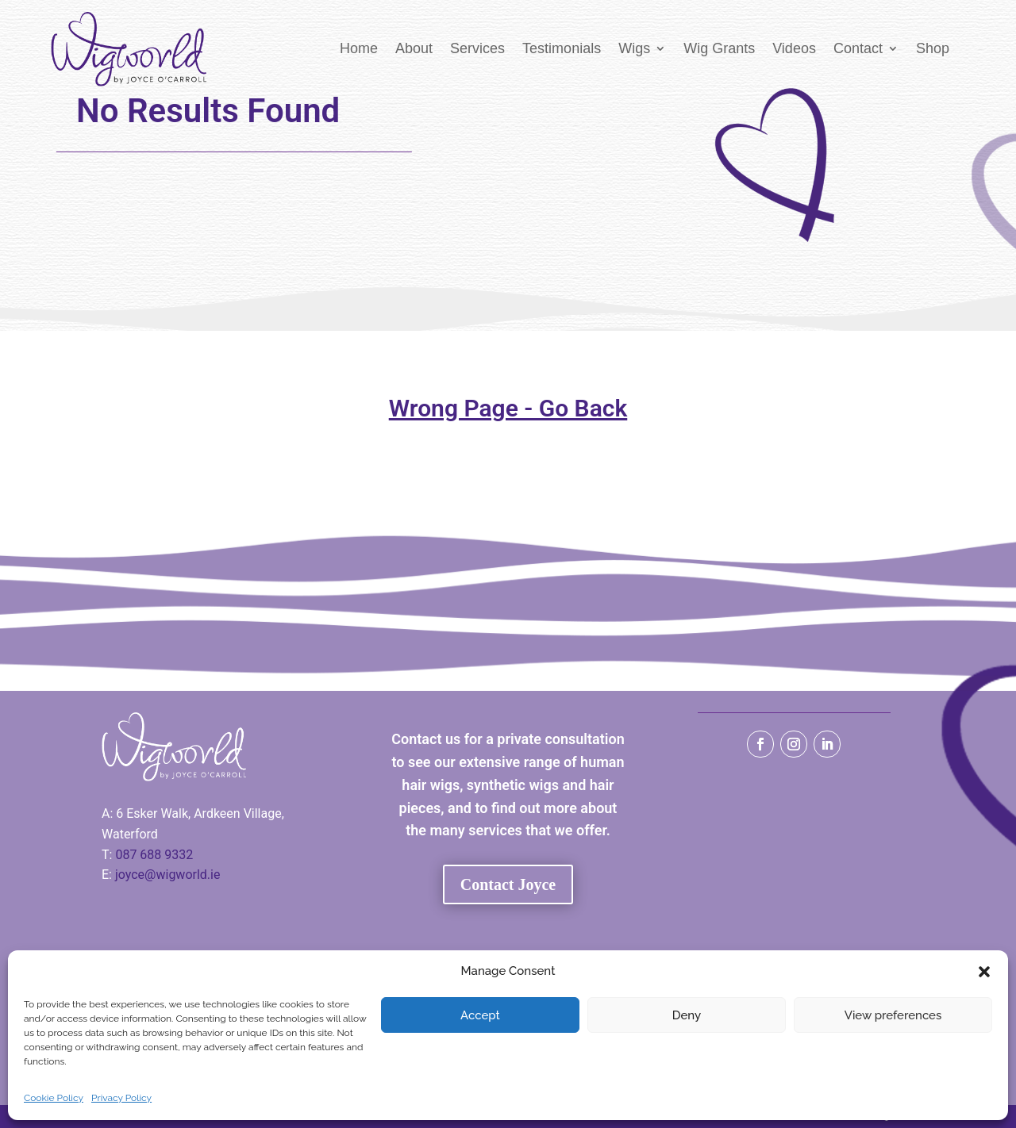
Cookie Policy (53, 1097)
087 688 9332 (154, 854)
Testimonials (561, 48)
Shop (932, 48)
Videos (794, 48)
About (414, 48)
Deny (686, 1015)
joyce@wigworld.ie (168, 874)
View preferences (893, 1015)
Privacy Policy (121, 1097)
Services (477, 48)
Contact (858, 48)
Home (359, 48)
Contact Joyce (508, 884)
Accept (480, 1015)
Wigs (634, 48)
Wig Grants (719, 48)
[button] (984, 972)
